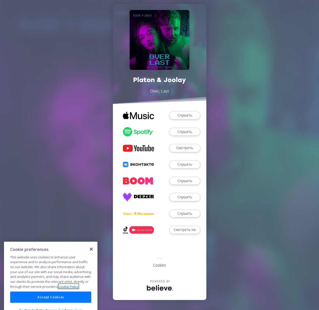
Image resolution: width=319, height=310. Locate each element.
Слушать (184, 115)
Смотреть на (184, 230)
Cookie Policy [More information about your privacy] (69, 294)
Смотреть (184, 148)
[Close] (91, 256)
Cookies (159, 265)
